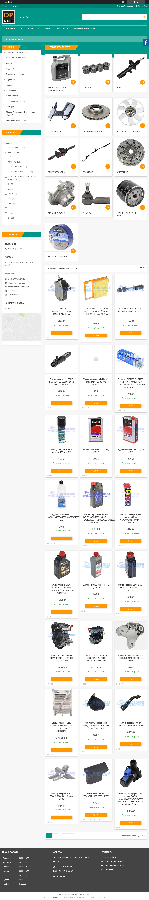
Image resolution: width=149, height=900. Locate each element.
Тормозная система (14, 52)
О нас (48, 28)
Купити (61, 333)
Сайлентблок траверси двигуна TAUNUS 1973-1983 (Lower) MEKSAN (96, 725)
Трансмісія (88, 172)
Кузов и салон (12, 96)
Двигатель (10, 63)
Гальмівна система (92, 131)
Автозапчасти (29, 28)
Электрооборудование (16, 101)
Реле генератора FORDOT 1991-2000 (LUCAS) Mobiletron (61, 311)
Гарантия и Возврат (85, 28)
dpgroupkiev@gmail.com (18, 287)
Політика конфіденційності (94, 897)
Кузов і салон (55, 131)
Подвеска (10, 69)
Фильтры (10, 107)
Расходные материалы (16, 120)
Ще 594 (11, 184)
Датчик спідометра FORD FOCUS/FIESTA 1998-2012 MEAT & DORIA (61, 382)
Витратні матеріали (57, 256)
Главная (10, 28)
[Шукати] (144, 17)
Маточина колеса (57, 213)
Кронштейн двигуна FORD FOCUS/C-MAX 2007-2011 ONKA (130, 658)
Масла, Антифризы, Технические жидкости (20, 113)
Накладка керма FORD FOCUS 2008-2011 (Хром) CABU (61, 796)
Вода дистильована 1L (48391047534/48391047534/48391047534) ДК (68, 517)
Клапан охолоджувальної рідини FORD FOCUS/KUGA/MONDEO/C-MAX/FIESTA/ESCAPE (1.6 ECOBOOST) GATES (130, 798)
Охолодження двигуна (129, 131)
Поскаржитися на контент (71, 897)
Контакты (62, 28)
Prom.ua (88, 895)
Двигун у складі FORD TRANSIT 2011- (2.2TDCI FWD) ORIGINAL (61, 658)
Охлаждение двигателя (16, 58)
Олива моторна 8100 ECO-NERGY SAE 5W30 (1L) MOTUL (130, 587)
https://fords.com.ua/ (17, 283)
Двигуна (87, 88)
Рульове (87, 213)
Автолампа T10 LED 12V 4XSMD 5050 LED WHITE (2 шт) (131, 311)
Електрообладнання (58, 172)
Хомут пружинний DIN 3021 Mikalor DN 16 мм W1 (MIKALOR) (96, 382)
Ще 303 (11, 218)
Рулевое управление (15, 74)
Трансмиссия (12, 85)
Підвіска (121, 88)
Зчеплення (122, 172)
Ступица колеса (13, 79)
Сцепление (11, 90)
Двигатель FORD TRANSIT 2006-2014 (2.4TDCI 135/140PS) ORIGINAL (96, 658)
